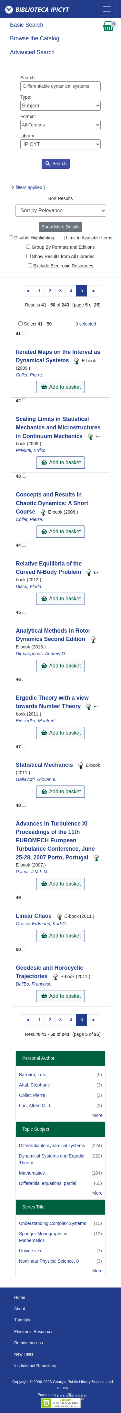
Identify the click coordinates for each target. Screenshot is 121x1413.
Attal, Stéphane (34, 1084)
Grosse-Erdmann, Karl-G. (41, 923)
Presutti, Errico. (31, 450)
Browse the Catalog (34, 38)
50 (18, 949)
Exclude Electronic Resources (60, 265)
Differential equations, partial (47, 1183)
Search (55, 163)
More (97, 1115)
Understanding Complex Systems (52, 1223)
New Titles (23, 1354)
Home (19, 1297)
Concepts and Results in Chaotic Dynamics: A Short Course (52, 503)
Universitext (31, 1250)
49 (18, 897)
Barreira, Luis (32, 1074)
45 (18, 612)
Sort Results (60, 198)
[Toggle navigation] (107, 9)
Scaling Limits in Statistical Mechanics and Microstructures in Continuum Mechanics (58, 427)
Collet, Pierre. (29, 374)
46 (18, 679)
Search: (60, 83)
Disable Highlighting (31, 237)
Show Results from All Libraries (60, 256)
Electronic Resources (34, 1331)
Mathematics (32, 1173)
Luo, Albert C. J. (35, 1105)
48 (18, 805)
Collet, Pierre (32, 1095)
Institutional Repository (35, 1365)
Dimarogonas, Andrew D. (41, 653)
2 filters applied (27, 187)
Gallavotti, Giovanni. (36, 779)
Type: (60, 103)
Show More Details (61, 226)
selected (86, 323)
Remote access (28, 1342)
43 (18, 476)
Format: (60, 122)
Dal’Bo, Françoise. (34, 984)
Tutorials (22, 1320)
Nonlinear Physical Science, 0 (49, 1261)
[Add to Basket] (24, 333)
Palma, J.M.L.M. (32, 871)
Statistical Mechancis (45, 765)
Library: (60, 141)
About (19, 1308)
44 (18, 545)
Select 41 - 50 (38, 323)
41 (18, 333)
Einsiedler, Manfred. (36, 720)
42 (18, 400)
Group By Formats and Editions (60, 247)
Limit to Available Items (86, 237)
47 (18, 746)
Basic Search (26, 25)
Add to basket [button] (61, 387)
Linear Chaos (34, 916)
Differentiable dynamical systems (52, 1145)
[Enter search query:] (60, 86)
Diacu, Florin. (29, 586)
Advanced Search (32, 52)
